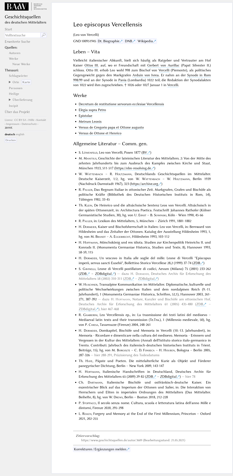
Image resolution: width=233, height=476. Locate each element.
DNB (128, 41)
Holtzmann (123, 174)
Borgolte (123, 350)
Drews (118, 397)
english (20, 134)
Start (8, 29)
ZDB (196, 263)
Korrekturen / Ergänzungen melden (100, 449)
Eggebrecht (122, 236)
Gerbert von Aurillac (163, 65)
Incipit (13, 106)
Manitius (90, 158)
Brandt (100, 236)
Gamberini (90, 315)
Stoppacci (89, 403)
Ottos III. (91, 65)
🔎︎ (43, 35)
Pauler (87, 189)
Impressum (12, 124)
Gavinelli (89, 269)
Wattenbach (94, 174)
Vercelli (164, 70)
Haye (88, 361)
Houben (169, 350)
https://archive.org (144, 184)
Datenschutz (29, 124)
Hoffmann (90, 242)
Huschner (90, 284)
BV (145, 152)
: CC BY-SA (15, 120)
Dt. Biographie (108, 41)
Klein (88, 205)
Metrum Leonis (90, 121)
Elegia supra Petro (92, 110)
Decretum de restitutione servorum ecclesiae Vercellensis (121, 104)
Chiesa (93, 325)
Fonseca (149, 350)
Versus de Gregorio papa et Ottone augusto (111, 127)
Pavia (122, 80)
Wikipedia (145, 41)
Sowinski (160, 215)
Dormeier (89, 227)
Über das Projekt (17, 112)
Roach (86, 414)
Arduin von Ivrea (146, 75)
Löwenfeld (89, 152)
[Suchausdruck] (23, 35)
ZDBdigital (103, 274)
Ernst (142, 215)
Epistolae (85, 116)
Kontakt (41, 120)
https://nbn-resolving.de (133, 168)
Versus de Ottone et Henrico (100, 133)
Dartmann (95, 382)
